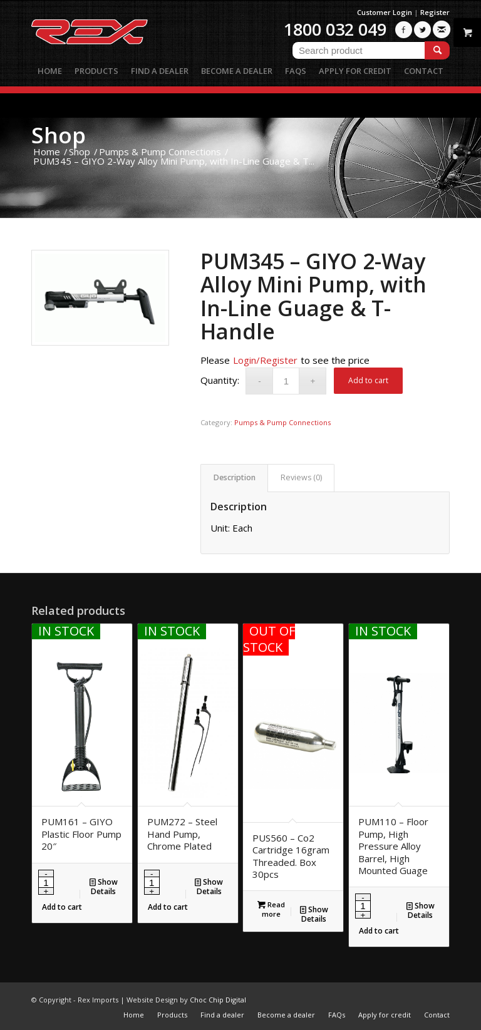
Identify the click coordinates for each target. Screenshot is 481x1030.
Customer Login (384, 12)
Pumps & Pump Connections (282, 422)
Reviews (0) (301, 477)
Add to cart (368, 380)
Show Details (104, 886)
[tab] (234, 478)
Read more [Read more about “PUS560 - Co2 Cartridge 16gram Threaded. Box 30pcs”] (271, 909)
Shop (58, 135)
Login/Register (265, 360)
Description (235, 477)
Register (435, 12)
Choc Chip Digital (218, 999)
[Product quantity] (285, 381)
